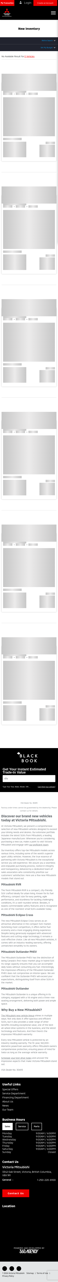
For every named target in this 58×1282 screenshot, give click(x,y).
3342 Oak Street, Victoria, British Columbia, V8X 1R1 (27, 1173)
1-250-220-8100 (46, 1179)
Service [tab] (22, 1126)
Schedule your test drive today (16, 1058)
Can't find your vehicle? (46, 787)
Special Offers (10, 1089)
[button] (7, 3)
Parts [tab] (36, 1126)
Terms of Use (43, 1273)
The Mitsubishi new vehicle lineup (17, 1015)
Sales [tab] (7, 1126)
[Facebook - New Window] (4, 1268)
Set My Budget (47, 47)
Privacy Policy (8, 1276)
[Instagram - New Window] (19, 1268)
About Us (7, 1101)
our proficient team (38, 844)
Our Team (7, 1109)
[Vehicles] (29, 778)
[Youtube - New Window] (11, 1268)
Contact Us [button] (16, 1193)
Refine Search (47, 40)
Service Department (14, 1093)
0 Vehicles (29, 56)
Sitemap (30, 1273)
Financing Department (15, 1097)
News (5, 1105)
